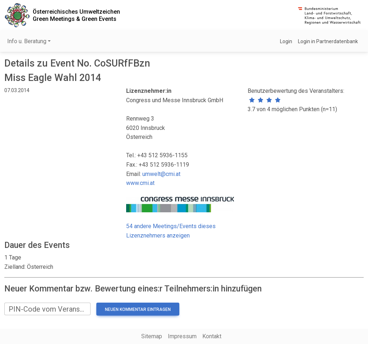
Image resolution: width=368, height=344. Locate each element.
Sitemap (151, 336)
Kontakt (211, 336)
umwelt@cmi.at (161, 174)
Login (286, 41)
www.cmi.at (140, 183)
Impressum (182, 336)
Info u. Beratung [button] (26, 41)
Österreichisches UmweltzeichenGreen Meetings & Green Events (76, 15)
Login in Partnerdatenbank (328, 41)
